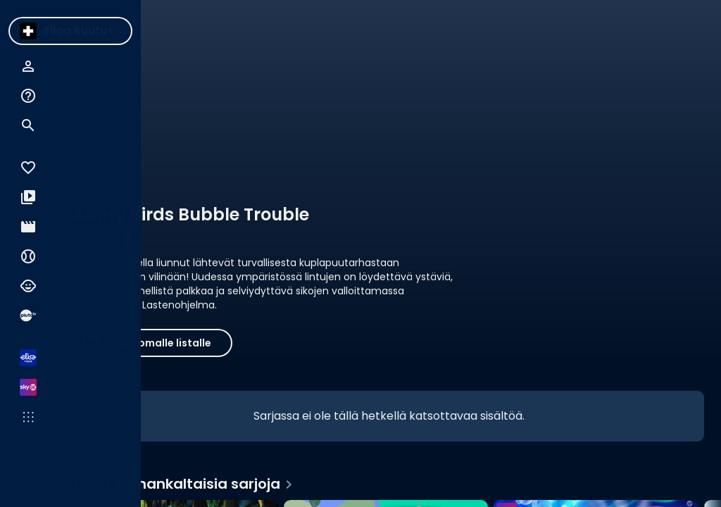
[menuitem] (28, 31)
